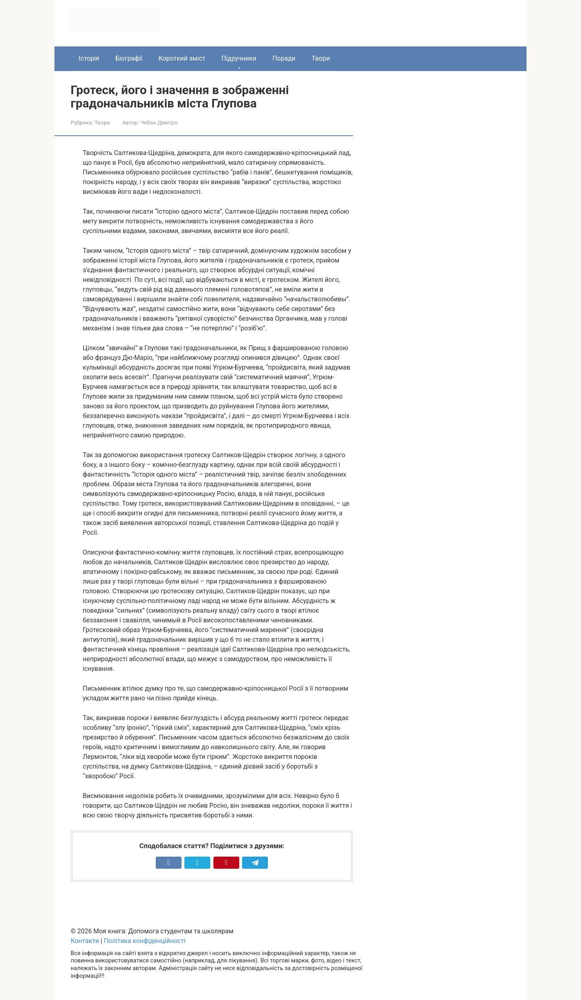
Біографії (128, 58)
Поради (283, 58)
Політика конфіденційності (144, 941)
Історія (89, 58)
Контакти (85, 941)
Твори (320, 58)
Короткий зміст (182, 58)
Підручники (239, 58)
